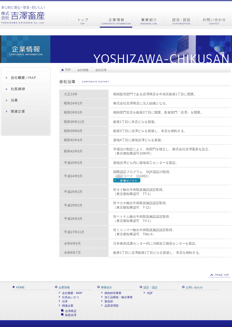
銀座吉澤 (70, 315)
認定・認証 (148, 287)
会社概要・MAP (70, 293)
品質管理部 (110, 305)
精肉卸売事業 (111, 293)
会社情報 (83, 70)
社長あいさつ (68, 297)
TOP (68, 69)
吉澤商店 (70, 311)
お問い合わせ (192, 287)
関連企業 (65, 305)
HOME (18, 287)
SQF (148, 293)
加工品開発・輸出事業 (117, 297)
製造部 (107, 301)
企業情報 (62, 287)
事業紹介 (104, 287)
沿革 (63, 301)
